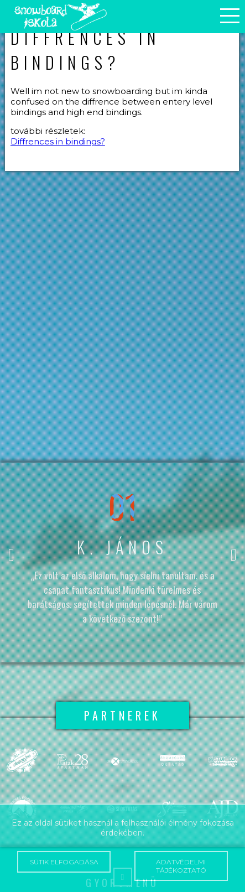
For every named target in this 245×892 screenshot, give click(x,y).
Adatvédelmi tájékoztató (181, 866)
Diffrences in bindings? (58, 141)
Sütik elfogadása (64, 862)
